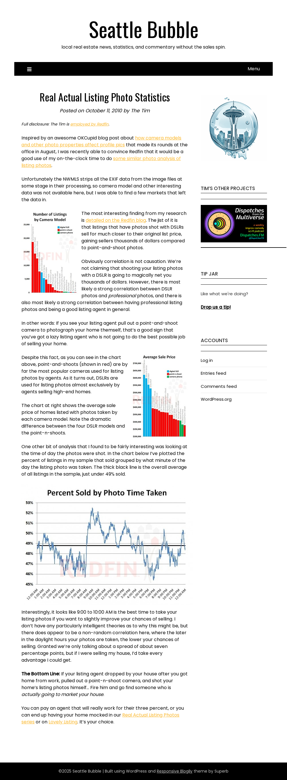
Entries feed (213, 373)
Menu (254, 68)
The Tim (140, 110)
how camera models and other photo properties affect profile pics (101, 141)
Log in (207, 360)
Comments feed (219, 386)
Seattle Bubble (143, 28)
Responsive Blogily (174, 771)
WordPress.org (216, 399)
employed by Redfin (89, 124)
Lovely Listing (63, 722)
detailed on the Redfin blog (116, 220)
